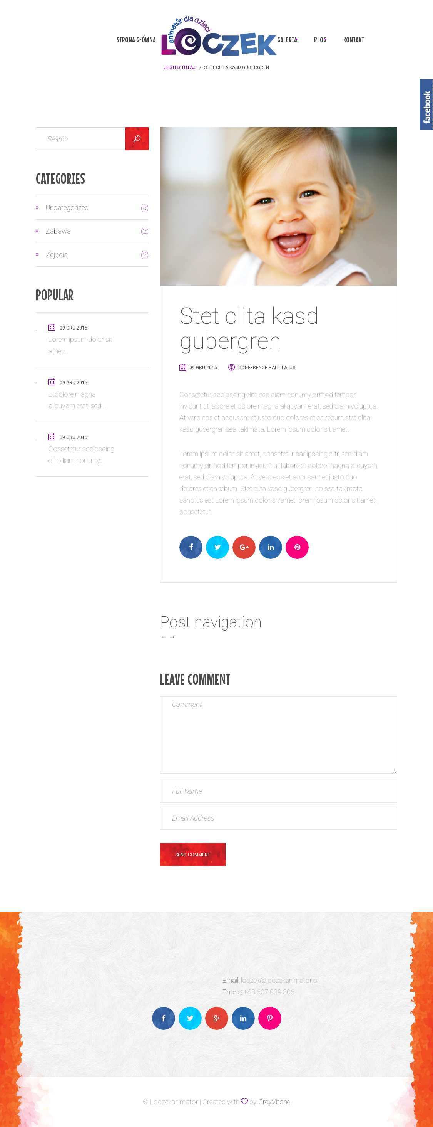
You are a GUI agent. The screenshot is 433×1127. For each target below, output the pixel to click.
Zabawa (89, 231)
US (292, 367)
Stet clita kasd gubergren (249, 328)
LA (284, 367)
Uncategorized (89, 207)
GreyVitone (274, 1102)
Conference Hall (258, 367)
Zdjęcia (89, 254)
